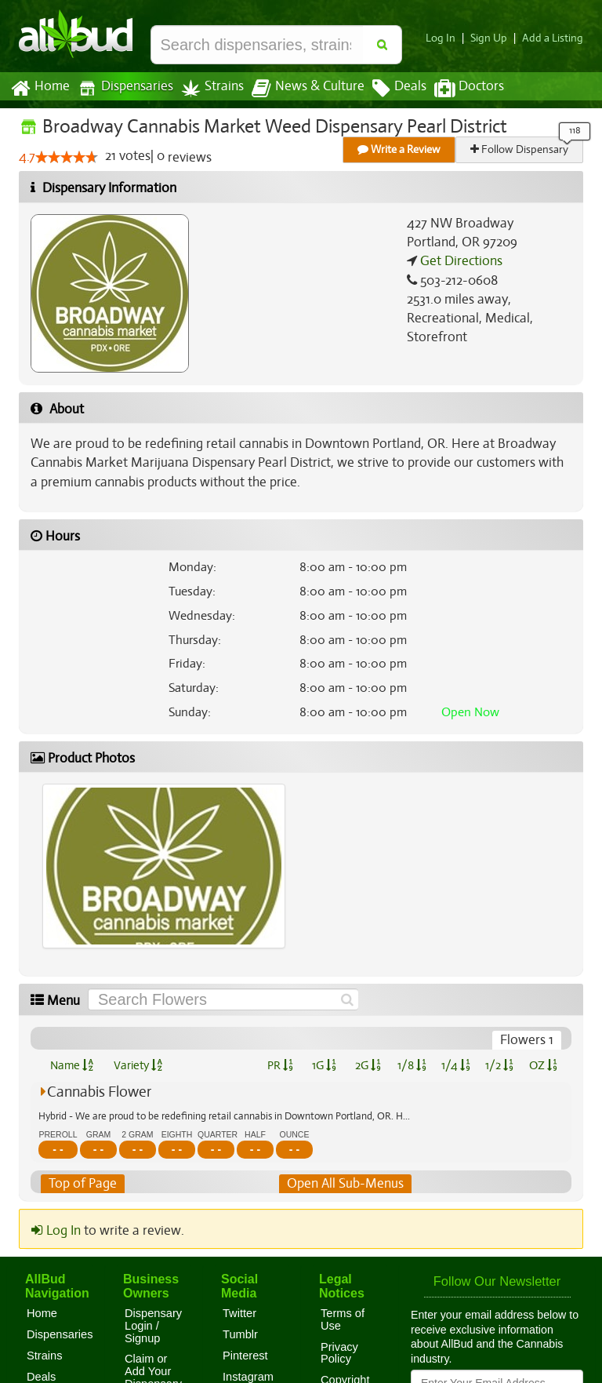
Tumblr (240, 1334)
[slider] (66, 157)
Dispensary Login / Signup (153, 1325)
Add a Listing (554, 38)
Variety (138, 1065)
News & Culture (299, 88)
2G (367, 1065)
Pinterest (245, 1355)
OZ (543, 1065)
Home (39, 88)
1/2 (499, 1065)
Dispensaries (122, 88)
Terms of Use (342, 1319)
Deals (387, 88)
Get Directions (459, 261)
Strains (207, 88)
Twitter (239, 1313)
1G (323, 1065)
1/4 (455, 1065)
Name (71, 1065)
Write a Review (399, 149)
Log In (447, 38)
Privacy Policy (339, 1353)
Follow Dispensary (520, 149)
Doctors (456, 88)
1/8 (411, 1065)
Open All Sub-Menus (345, 1184)
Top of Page (82, 1184)
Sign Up (493, 38)
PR (279, 1065)
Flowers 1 (527, 1040)
